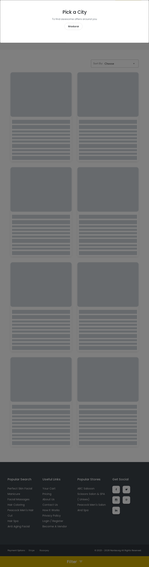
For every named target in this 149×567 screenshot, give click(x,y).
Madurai (73, 26)
